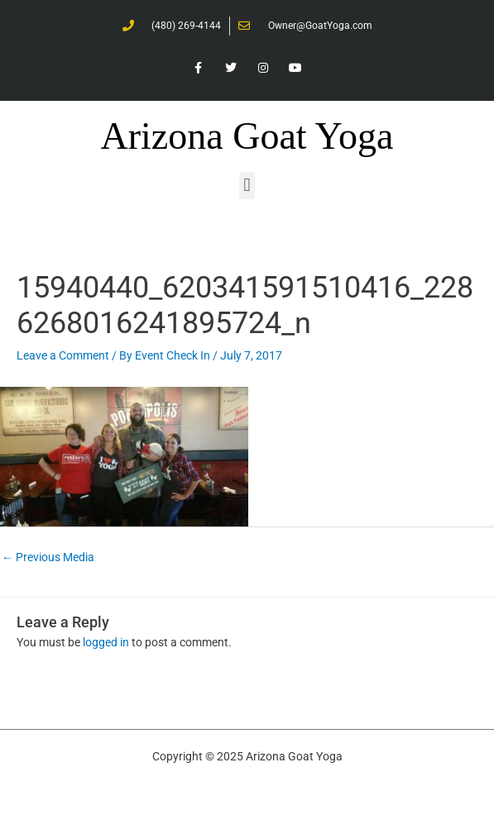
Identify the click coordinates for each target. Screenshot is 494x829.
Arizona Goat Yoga (247, 136)
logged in (106, 642)
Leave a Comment (63, 355)
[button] (247, 185)
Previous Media (48, 557)
